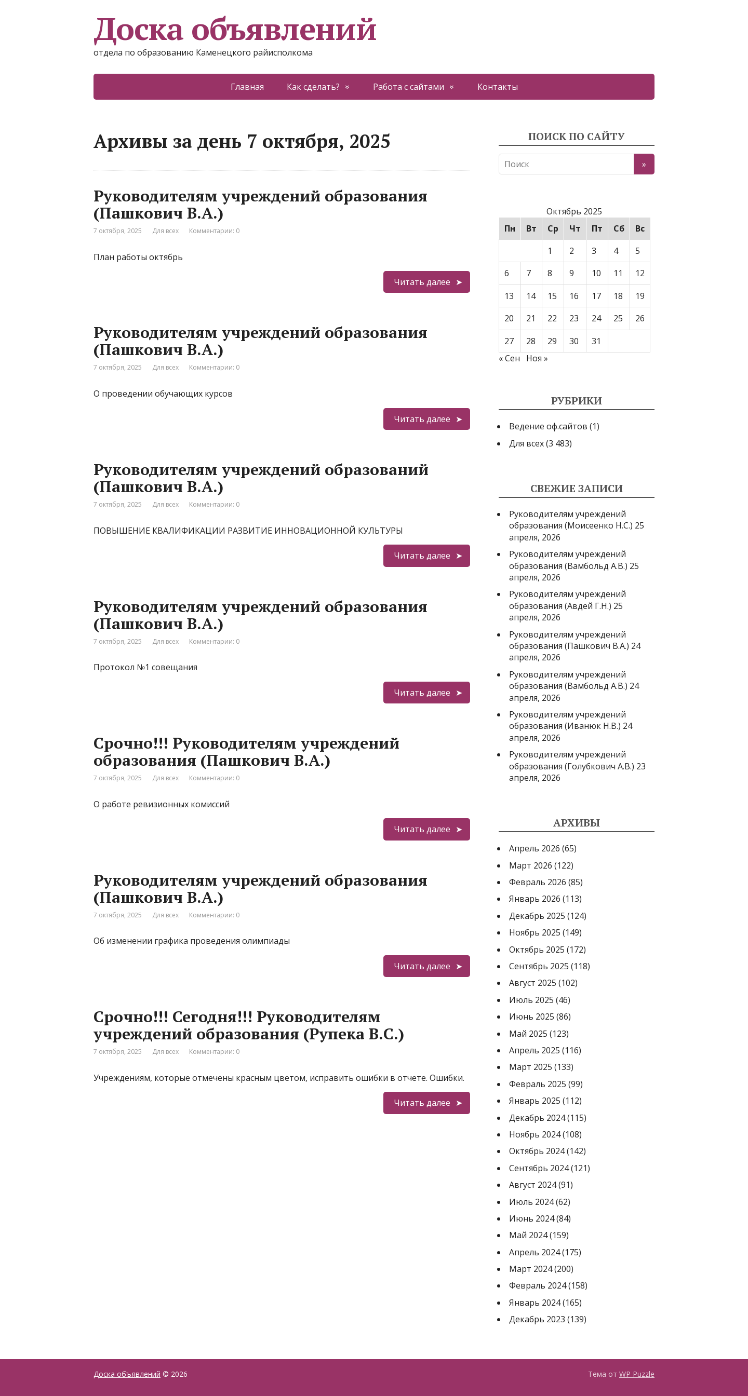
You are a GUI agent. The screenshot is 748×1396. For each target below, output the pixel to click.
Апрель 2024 (534, 1252)
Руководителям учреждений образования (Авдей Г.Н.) (567, 599)
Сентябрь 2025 (539, 966)
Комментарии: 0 (214, 230)
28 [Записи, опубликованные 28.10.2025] (531, 341)
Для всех (165, 230)
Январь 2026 (534, 898)
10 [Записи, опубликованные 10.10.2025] (596, 273)
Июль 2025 (531, 1000)
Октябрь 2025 (537, 949)
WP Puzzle (636, 1374)
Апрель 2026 (534, 848)
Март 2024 (530, 1269)
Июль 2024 (531, 1202)
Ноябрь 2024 (534, 1134)
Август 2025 (532, 982)
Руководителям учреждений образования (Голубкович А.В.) (571, 760)
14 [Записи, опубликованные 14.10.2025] (531, 296)
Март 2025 (530, 1067)
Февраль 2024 (537, 1285)
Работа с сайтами (408, 86)
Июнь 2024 (531, 1218)
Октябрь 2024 (537, 1151)
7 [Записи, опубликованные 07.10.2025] (528, 273)
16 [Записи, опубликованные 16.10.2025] (574, 296)
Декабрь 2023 (537, 1319)
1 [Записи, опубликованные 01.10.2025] (549, 250)
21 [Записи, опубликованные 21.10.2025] (531, 318)
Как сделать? (313, 86)
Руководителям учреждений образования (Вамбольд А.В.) (568, 559)
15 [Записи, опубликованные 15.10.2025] (552, 296)
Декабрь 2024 (537, 1117)
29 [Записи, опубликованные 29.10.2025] (552, 341)
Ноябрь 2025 (534, 932)
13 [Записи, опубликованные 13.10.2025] (509, 296)
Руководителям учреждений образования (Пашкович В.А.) (261, 204)
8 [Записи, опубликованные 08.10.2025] (549, 273)
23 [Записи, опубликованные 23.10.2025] (574, 318)
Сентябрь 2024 (539, 1168)
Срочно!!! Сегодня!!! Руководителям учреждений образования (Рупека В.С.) (249, 1025)
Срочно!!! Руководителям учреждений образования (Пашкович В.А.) (246, 751)
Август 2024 (532, 1184)
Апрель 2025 (534, 1050)
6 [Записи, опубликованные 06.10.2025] (506, 273)
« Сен (509, 358)
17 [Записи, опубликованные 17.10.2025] (596, 296)
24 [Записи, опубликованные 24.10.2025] (596, 318)
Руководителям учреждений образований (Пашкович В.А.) (261, 478)
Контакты (497, 86)
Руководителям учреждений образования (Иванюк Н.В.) (567, 720)
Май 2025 (528, 1033)
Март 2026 (530, 865)
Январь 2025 (534, 1100)
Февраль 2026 (537, 882)
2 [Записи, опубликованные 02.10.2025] (571, 250)
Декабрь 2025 (537, 915)
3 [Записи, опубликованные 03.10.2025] (594, 250)
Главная (247, 86)
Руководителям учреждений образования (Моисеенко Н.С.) (571, 519)
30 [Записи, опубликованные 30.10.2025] (574, 341)
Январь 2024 (534, 1302)
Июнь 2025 (531, 1016)
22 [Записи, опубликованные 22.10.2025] (552, 318)
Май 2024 (528, 1235)
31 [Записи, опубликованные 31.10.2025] (596, 341)
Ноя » (537, 358)
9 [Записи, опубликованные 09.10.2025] (571, 273)
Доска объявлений (235, 29)
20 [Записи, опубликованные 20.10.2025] (509, 318)
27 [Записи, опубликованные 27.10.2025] (509, 341)
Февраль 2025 (537, 1084)
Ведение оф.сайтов (548, 426)
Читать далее (422, 282)
